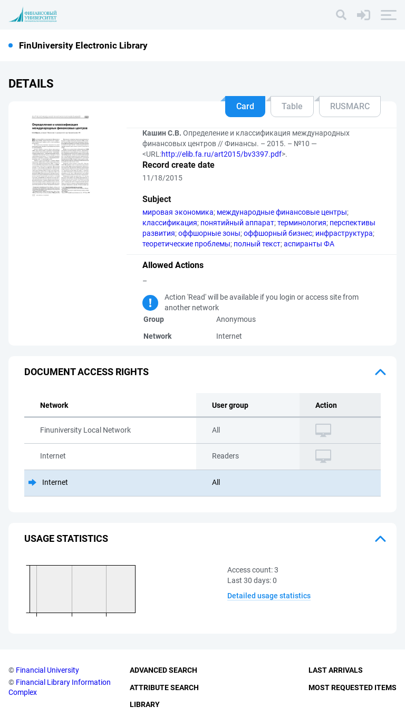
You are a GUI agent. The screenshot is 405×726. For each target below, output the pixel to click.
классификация (169, 222)
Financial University (47, 670)
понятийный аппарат (237, 222)
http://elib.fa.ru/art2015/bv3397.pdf (221, 154)
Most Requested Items (352, 687)
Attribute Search (164, 687)
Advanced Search (163, 670)
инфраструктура (344, 233)
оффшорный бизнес (278, 233)
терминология (301, 222)
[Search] (341, 14)
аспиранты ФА (309, 244)
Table (292, 106)
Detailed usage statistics (269, 595)
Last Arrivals (335, 670)
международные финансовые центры (282, 212)
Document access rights (86, 371)
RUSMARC (350, 106)
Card (245, 106)
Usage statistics (66, 538)
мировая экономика (178, 212)
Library (145, 704)
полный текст (257, 244)
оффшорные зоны (209, 233)
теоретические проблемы (186, 244)
